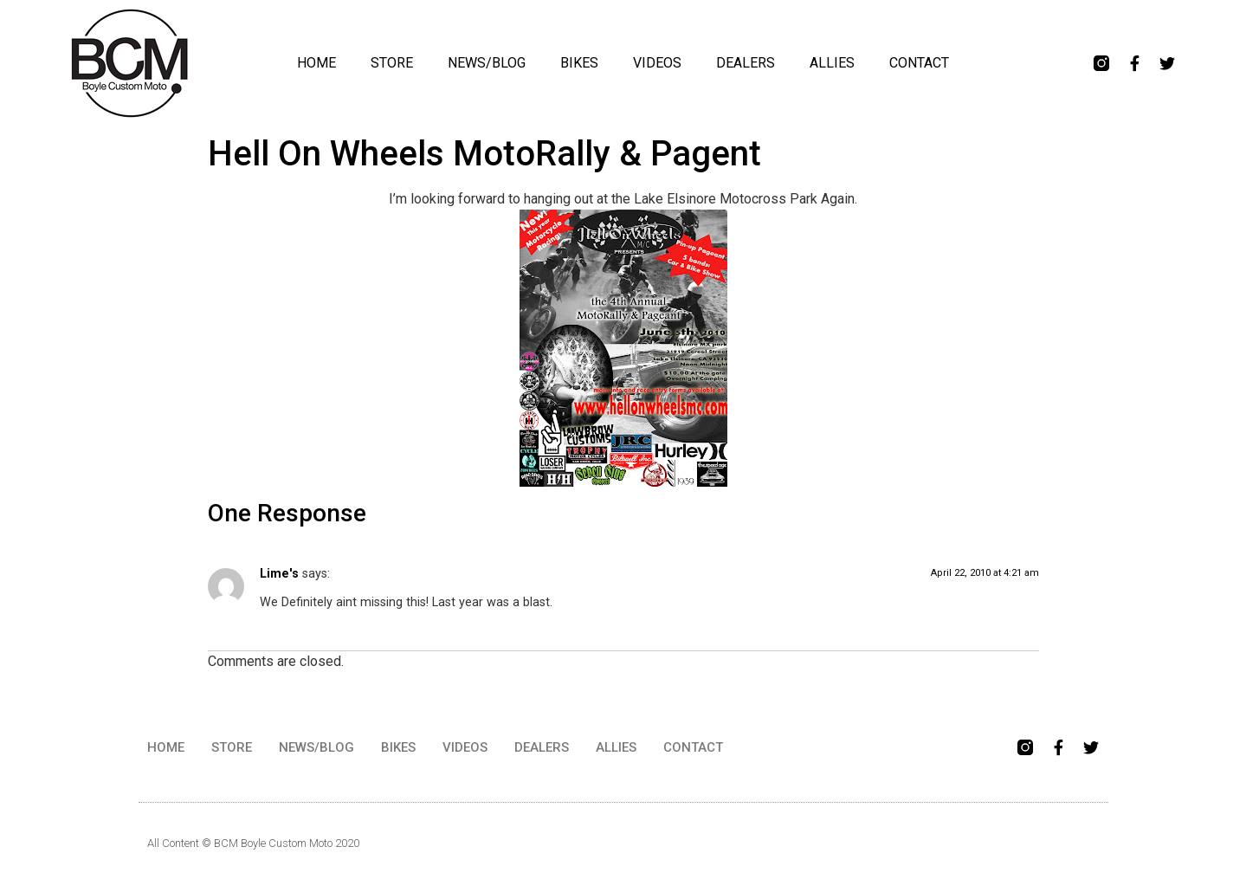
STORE (392, 63)
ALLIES (832, 63)
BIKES (579, 63)
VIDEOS (657, 63)
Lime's (279, 573)
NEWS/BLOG (487, 63)
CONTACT (919, 63)
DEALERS (745, 63)
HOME (316, 63)
